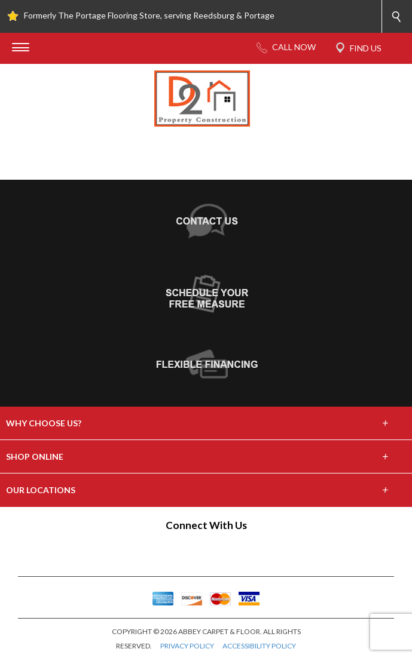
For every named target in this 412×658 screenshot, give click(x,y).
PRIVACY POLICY (187, 645)
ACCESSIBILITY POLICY (259, 645)
